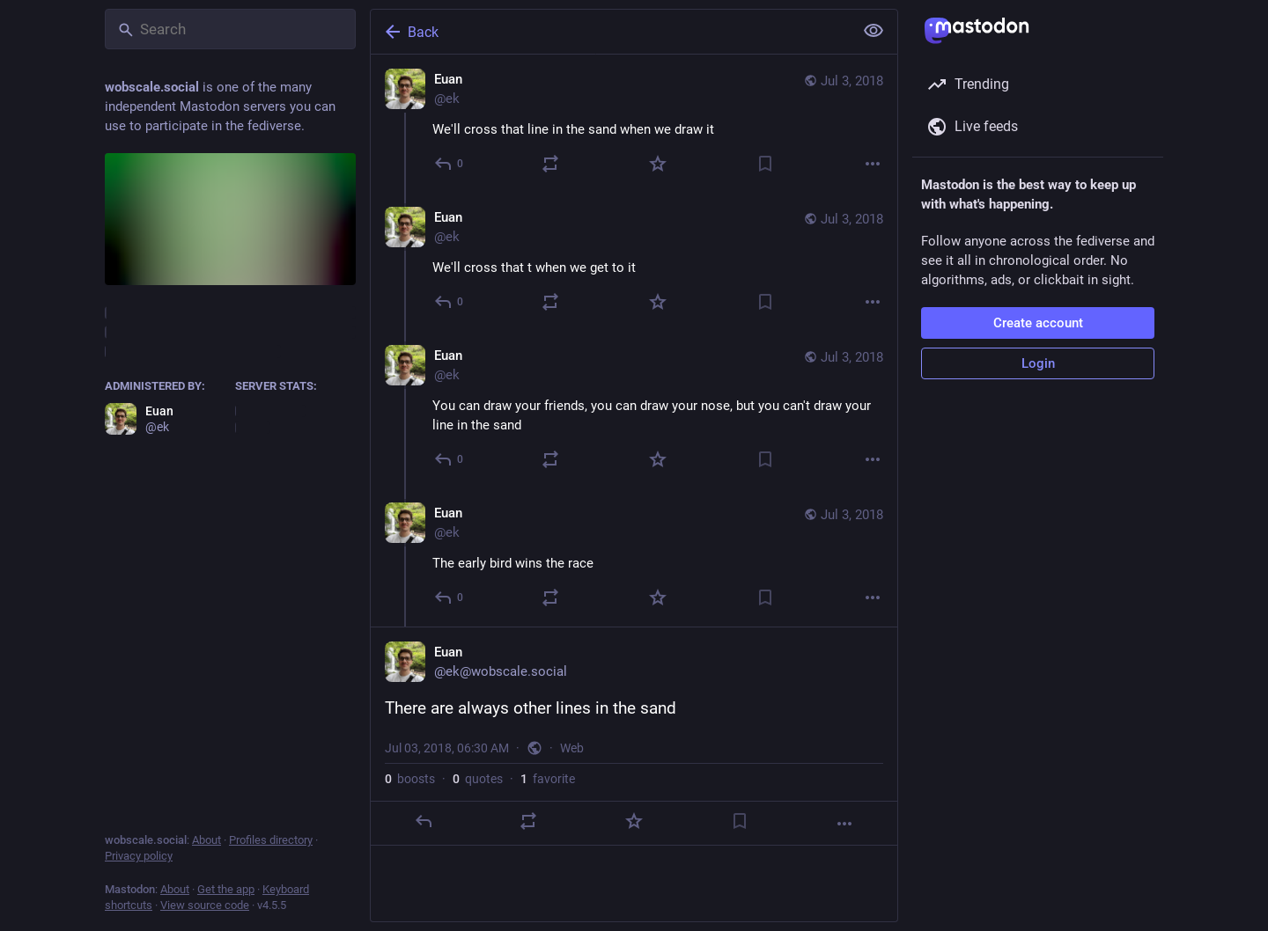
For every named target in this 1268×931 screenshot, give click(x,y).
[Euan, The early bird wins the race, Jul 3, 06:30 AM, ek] (634, 557)
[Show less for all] (873, 31)
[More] (872, 163)
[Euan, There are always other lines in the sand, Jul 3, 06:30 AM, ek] (634, 736)
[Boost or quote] (550, 163)
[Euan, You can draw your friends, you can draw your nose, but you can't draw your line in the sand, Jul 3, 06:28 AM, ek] (634, 409)
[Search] (230, 29)
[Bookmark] (765, 163)
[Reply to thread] (449, 301)
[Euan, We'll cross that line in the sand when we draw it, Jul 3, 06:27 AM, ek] (634, 124)
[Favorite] (657, 163)
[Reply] (449, 163)
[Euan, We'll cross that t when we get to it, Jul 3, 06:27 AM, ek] (634, 262)
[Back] (610, 32)
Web (572, 748)
